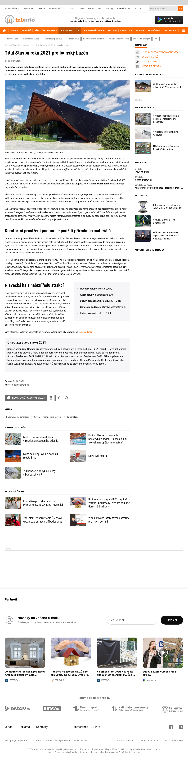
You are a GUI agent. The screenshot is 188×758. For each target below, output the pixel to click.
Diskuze (41, 8)
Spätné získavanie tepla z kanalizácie (164, 221)
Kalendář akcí (28, 8)
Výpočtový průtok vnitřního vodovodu (165, 133)
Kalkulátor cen (123, 8)
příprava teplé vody (31, 39)
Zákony (80, 8)
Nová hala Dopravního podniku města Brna (40, 455)
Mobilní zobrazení (125, 740)
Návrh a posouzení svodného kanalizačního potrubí (166, 148)
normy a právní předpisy (93, 39)
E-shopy (109, 8)
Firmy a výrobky (12, 8)
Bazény (31, 45)
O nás (8, 726)
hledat (66, 398)
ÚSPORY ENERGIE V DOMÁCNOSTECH (161, 52)
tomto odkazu (86, 332)
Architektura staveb (52, 417)
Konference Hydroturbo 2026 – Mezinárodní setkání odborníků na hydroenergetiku (159, 188)
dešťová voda (12, 39)
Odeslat (172, 620)
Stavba (36, 417)
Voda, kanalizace (20, 45)
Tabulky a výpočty (57, 8)
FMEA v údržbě (142, 171)
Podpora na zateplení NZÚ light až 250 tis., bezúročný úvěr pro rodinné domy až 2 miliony (109, 503)
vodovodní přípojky (141, 39)
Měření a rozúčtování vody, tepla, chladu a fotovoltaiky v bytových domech (166, 235)
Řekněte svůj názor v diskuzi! (28, 398)
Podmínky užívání (149, 740)
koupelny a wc (73, 39)
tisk (51, 398)
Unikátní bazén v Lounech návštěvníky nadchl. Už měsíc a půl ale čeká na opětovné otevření (108, 439)
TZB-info (8, 45)
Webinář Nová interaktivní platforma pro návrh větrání (109, 519)
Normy (91, 8)
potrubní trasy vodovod (119, 39)
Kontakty (42, 726)
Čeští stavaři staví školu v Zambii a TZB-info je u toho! (167, 86)
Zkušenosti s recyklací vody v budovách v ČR (39, 472)
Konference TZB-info (86, 726)
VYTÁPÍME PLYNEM (151, 66)
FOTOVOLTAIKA (150, 61)
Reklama (24, 726)
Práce (70, 8)
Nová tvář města (97, 455)
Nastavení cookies (174, 740)
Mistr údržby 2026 (143, 180)
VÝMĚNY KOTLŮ (150, 56)
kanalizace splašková (53, 39)
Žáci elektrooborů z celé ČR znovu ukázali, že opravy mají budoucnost (43, 519)
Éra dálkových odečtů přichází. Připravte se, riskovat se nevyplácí (43, 502)
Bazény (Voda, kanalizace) (18, 417)
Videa (100, 8)
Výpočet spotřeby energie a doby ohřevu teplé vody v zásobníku (166, 118)
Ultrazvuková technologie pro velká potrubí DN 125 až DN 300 (167, 207)
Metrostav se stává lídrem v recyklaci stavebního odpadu (40, 438)
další (156, 39)
